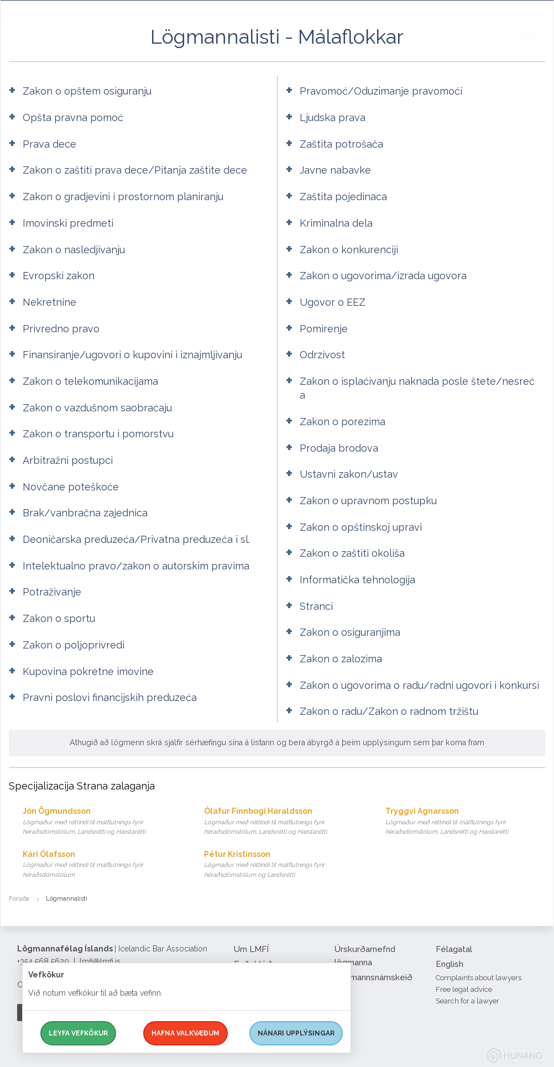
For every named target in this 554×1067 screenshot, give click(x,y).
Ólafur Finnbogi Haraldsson (284, 822)
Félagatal (454, 949)
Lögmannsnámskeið (373, 977)
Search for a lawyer (467, 1001)
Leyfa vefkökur (78, 1033)
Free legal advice (464, 989)
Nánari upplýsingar (296, 1033)
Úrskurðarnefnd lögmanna (365, 955)
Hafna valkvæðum (185, 1033)
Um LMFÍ (251, 949)
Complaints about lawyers (478, 978)
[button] (537, 49)
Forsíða (19, 898)
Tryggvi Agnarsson (465, 822)
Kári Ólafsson (102, 865)
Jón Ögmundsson (102, 822)
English (449, 964)
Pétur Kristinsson (284, 865)
